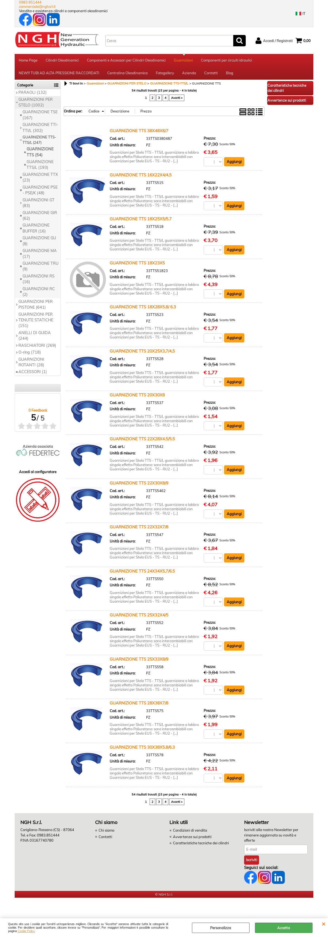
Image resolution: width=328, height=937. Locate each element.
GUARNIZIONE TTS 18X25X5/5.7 (141, 219)
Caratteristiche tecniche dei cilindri (201, 844)
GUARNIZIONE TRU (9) (40, 267)
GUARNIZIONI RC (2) (39, 292)
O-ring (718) (29, 353)
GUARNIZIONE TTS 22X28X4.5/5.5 (142, 440)
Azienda (189, 74)
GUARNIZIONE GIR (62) (40, 216)
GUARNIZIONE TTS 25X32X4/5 (139, 616)
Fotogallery (165, 74)
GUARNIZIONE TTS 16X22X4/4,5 (141, 176)
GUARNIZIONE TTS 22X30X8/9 (139, 484)
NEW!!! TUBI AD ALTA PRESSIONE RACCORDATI (59, 74)
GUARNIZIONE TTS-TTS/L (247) (39, 141)
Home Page (28, 60)
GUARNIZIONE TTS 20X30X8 (137, 396)
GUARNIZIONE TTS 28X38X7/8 (139, 704)
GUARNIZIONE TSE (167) (40, 116)
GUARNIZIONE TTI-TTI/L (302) (40, 129)
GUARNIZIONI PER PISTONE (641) (35, 305)
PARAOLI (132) (32, 93)
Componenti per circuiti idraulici (226, 60)
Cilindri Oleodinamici (62, 60)
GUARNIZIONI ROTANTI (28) (31, 363)
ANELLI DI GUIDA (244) (34, 336)
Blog (229, 74)
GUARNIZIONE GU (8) (39, 242)
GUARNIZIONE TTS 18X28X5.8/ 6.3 (143, 308)
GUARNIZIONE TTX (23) (40, 178)
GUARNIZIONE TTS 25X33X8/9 (139, 660)
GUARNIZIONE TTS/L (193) (40, 165)
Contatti (211, 74)
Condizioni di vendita (190, 831)
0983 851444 (30, 2)
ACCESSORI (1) (32, 373)
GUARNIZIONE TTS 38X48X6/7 (139, 131)
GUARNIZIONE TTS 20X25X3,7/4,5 (142, 352)
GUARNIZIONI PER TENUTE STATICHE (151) (35, 321)
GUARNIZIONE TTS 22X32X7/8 (139, 528)
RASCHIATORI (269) (37, 346)
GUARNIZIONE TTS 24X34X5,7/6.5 (142, 572)
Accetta (283, 928)
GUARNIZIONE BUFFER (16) (36, 229)
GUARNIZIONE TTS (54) (40, 153)
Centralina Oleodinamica (127, 74)
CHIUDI (323, 923)
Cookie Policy (26, 931)
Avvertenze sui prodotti (192, 838)
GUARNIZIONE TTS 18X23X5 (137, 264)
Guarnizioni (183, 60)
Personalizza (220, 928)
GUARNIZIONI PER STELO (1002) (35, 103)
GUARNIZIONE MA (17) (40, 254)
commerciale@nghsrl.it (37, 6)
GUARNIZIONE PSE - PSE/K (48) (40, 191)
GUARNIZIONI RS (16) (39, 280)
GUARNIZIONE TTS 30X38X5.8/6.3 (142, 748)
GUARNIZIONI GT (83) (39, 204)
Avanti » (176, 99)
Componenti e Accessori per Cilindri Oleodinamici (126, 60)
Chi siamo (106, 831)
